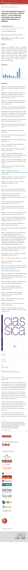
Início (2, 6)
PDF (4, 354)
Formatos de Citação (6, 430)
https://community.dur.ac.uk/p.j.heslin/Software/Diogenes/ (14, 172)
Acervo (6, 6)
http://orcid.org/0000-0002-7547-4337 (8, 31)
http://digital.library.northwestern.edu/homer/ (11, 197)
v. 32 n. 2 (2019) (12, 6)
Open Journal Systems (7, 528)
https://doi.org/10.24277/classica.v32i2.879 (13, 34)
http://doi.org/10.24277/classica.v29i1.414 (10, 270)
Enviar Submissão (6, 436)
